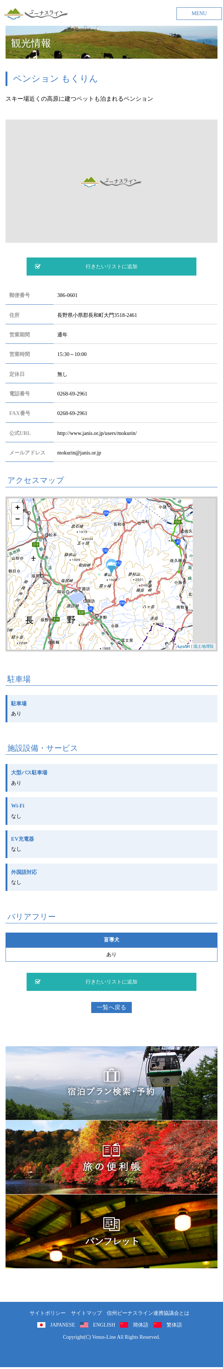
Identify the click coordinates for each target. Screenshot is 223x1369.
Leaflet (184, 646)
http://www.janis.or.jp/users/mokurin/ (97, 433)
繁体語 (174, 1325)
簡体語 (140, 1325)
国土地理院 (203, 646)
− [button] (17, 519)
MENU (199, 13)
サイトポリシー (48, 1313)
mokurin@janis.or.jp (79, 453)
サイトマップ (86, 1313)
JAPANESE (62, 1325)
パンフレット (111, 1231)
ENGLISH (104, 1325)
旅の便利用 (111, 1157)
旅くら (111, 1083)
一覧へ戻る (111, 1007)
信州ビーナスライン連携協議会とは (148, 1313)
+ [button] (17, 508)
